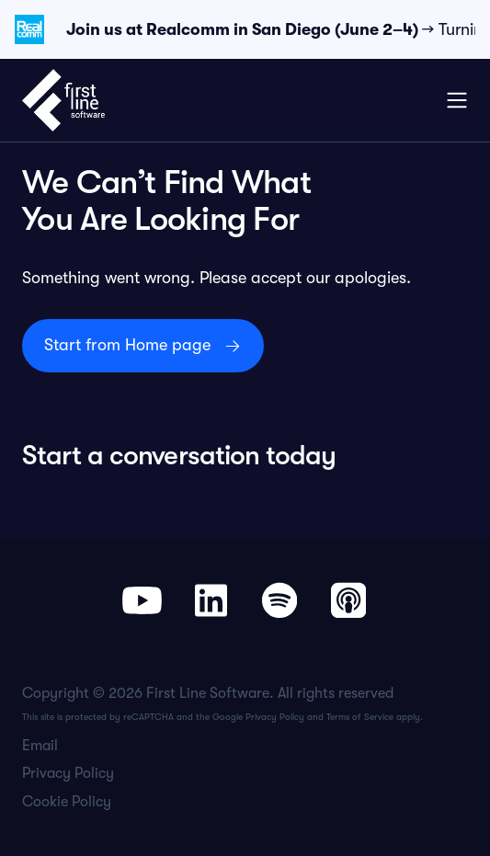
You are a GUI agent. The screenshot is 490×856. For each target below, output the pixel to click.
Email (40, 745)
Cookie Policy (66, 801)
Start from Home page (127, 345)
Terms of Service (359, 717)
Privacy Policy (274, 717)
